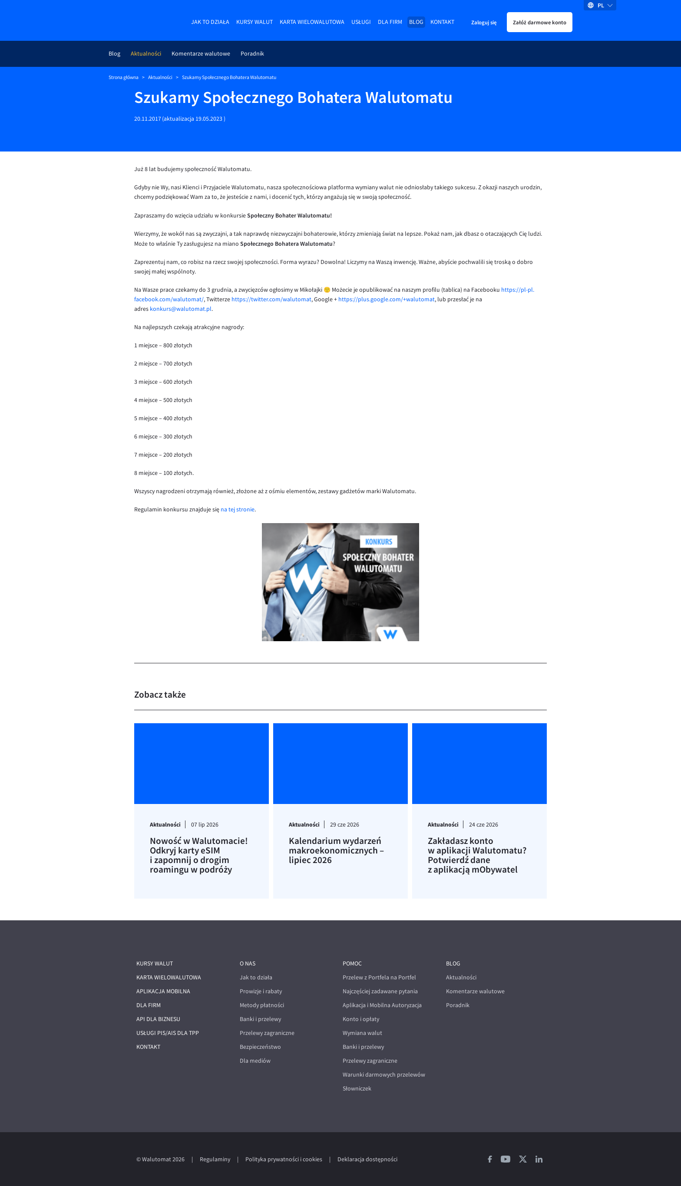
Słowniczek (357, 1088)
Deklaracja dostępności (367, 1159)
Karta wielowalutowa (312, 22)
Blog (416, 22)
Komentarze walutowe (201, 53)
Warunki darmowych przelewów (384, 1074)
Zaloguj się (483, 22)
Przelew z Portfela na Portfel (379, 977)
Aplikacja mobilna (163, 991)
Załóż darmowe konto (539, 22)
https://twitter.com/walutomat (270, 299)
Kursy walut (254, 22)
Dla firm (390, 22)
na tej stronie (238, 509)
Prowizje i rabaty (261, 991)
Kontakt (442, 22)
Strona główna (124, 77)
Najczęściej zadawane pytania (380, 991)
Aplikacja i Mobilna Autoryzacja (382, 1005)
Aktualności (146, 53)
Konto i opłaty (361, 1019)
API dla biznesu (158, 1019)
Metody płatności (262, 1005)
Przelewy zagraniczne (267, 1033)
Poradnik (252, 53)
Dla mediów (255, 1060)
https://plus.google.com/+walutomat (386, 299)
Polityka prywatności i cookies (283, 1159)
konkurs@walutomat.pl (181, 309)
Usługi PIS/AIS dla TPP (167, 1033)
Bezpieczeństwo (260, 1047)
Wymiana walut (362, 1033)
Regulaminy (215, 1159)
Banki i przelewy (260, 1019)
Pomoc (352, 963)
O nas (247, 963)
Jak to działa (210, 22)
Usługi (361, 22)
